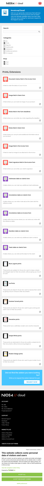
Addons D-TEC (6, 437)
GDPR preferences (22, 483)
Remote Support (6, 418)
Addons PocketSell (7, 435)
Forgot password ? (7, 410)
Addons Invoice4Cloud (8, 439)
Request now (32, 382)
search (39, 32)
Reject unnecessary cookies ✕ (34, 449)
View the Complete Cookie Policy (11, 467)
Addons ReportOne (7, 433)
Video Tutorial (5, 422)
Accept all (22, 474)
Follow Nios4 (5, 425)
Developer (4, 421)
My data (4, 404)
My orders (4, 406)
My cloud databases (7, 408)
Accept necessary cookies (22, 479)
